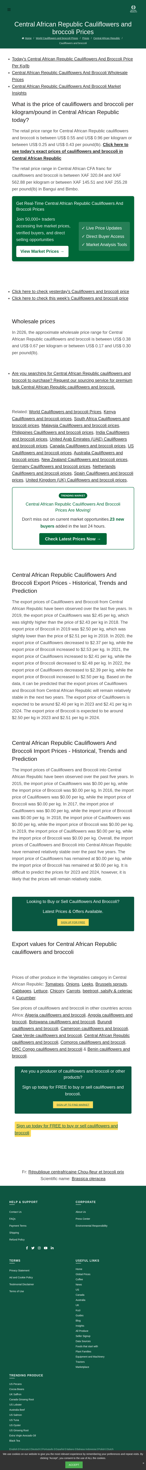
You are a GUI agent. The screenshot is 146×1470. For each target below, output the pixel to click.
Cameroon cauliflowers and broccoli (94, 1028)
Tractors (80, 1361)
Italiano (70, 1449)
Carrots (73, 990)
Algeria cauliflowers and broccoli (55, 1015)
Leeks (87, 984)
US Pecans (15, 1384)
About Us (81, 1211)
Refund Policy (17, 1239)
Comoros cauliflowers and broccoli (93, 1042)
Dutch (110, 1449)
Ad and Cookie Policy (21, 1277)
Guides (80, 1315)
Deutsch (35, 1449)
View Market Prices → (42, 251)
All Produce (82, 1330)
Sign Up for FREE (73, 922)
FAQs (12, 1218)
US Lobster (15, 1404)
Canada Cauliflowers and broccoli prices (87, 445)
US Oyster (15, 1425)
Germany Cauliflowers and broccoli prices (51, 466)
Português (47, 1449)
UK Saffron (15, 1394)
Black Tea (14, 1440)
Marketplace (82, 1367)
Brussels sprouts (111, 984)
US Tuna (14, 1420)
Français (24, 1449)
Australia (80, 1300)
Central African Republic (106, 38)
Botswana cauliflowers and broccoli (62, 1021)
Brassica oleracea (88, 1178)
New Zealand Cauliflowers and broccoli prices (84, 459)
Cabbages (21, 990)
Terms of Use (16, 1291)
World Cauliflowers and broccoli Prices (57, 38)
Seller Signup (83, 1336)
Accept (74, 1464)
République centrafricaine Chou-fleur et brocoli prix (76, 1171)
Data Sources (83, 1341)
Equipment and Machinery (90, 1356)
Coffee (79, 1279)
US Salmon (15, 1415)
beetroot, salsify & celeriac (107, 990)
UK (77, 1305)
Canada (80, 1294)
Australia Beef (17, 1409)
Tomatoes (54, 984)
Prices (85, 38)
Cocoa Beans (16, 1389)
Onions (72, 984)
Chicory (57, 990)
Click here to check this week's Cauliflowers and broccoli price (70, 298)
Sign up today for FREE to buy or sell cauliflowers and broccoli (66, 1129)
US (77, 1289)
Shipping (14, 1232)
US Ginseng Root (19, 1430)
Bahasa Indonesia (86, 1449)
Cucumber (25, 997)
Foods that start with (87, 1346)
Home (28, 38)
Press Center (83, 1218)
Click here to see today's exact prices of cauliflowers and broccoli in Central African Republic (70, 151)
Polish (101, 1449)
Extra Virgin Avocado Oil (22, 1435)
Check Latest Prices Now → (73, 538)
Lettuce (41, 990)
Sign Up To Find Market (73, 1104)
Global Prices (83, 1274)
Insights (80, 1325)
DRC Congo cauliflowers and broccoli (47, 1049)
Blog (78, 1320)
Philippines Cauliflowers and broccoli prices (52, 432)
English (13, 1449)
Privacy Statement (19, 1270)
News (79, 1284)
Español (59, 1449)
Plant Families (83, 1351)
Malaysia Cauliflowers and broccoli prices (80, 425)
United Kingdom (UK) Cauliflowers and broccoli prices (76, 480)
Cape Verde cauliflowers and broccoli (47, 1035)
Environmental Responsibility (92, 1225)
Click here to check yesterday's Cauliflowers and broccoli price (70, 291)
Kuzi (78, 1310)
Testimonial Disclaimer (21, 1284)
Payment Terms (18, 1225)
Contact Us (15, 1211)
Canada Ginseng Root (21, 1399)
